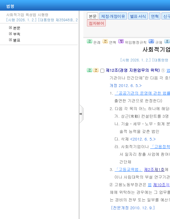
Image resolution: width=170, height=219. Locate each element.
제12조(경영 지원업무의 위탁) (133, 70)
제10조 (159, 184)
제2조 (149, 169)
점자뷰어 (96, 23)
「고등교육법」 (128, 169)
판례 (94, 42)
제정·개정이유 (113, 16)
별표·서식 (138, 16)
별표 (14, 40)
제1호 (159, 169)
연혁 (154, 16)
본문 (14, 27)
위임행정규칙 (132, 42)
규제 (155, 42)
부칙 (14, 33)
